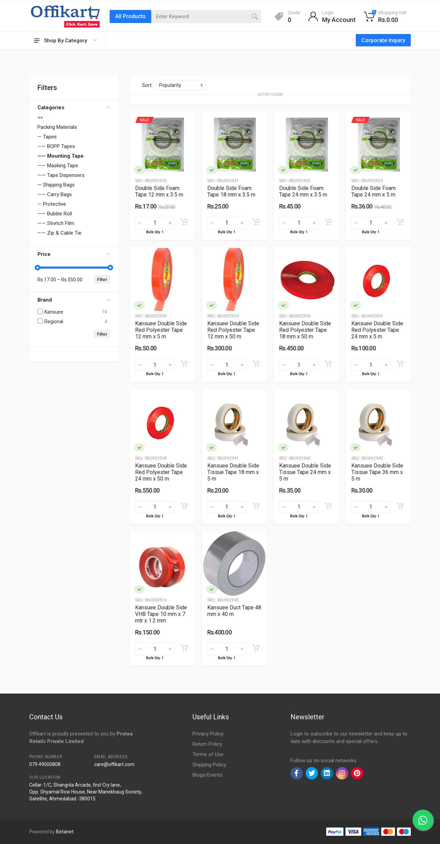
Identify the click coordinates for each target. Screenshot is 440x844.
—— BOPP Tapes (56, 146)
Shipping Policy (209, 765)
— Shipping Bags (56, 185)
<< (40, 117)
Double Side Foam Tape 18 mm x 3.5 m (231, 191)
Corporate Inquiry (383, 40)
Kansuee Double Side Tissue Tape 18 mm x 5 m (233, 472)
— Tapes (47, 137)
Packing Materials (57, 127)
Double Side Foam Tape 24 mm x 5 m (373, 191)
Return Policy (207, 744)
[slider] (37, 267)
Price (73, 254)
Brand (73, 300)
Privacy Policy (207, 734)
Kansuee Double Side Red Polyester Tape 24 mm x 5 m (377, 330)
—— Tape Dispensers (61, 175)
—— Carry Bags (54, 194)
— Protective (51, 204)
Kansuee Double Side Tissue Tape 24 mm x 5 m (305, 472)
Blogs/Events (207, 775)
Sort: (147, 85)
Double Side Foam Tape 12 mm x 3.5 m (159, 191)
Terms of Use (207, 754)
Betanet (65, 831)
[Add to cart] (184, 222)
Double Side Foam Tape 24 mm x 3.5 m (303, 191)
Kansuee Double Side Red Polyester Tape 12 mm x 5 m (161, 330)
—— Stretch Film (55, 223)
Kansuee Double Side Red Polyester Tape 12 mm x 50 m (233, 330)
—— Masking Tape (57, 165)
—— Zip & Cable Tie (59, 233)
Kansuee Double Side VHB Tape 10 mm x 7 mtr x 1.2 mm (161, 614)
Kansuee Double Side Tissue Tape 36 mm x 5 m (377, 472)
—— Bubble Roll (54, 214)
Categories (73, 107)
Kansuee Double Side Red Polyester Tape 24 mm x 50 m (161, 472)
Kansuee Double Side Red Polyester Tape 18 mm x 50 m (305, 330)
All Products (130, 16)
